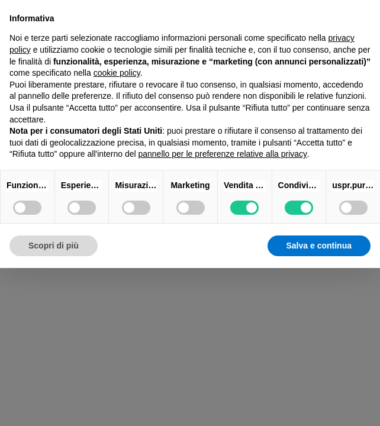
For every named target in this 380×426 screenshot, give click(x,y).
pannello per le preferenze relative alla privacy (222, 154)
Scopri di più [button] (53, 245)
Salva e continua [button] (319, 245)
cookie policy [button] (117, 73)
